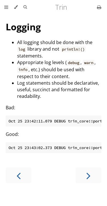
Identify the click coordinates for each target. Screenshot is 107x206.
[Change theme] (16, 7)
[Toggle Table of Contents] (6, 7)
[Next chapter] (88, 175)
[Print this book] (99, 7)
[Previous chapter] (18, 175)
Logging (23, 27)
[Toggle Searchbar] (25, 7)
